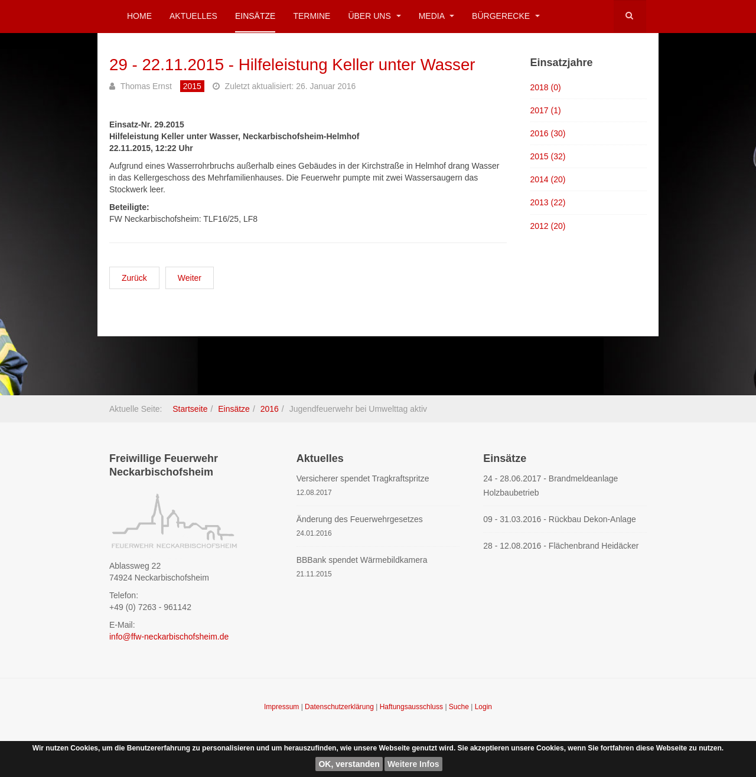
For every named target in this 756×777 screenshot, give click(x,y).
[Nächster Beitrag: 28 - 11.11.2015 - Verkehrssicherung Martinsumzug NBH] (189, 278)
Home (139, 16)
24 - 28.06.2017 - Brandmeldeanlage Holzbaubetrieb (550, 485)
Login (483, 707)
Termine (311, 16)
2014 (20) (548, 179)
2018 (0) (545, 86)
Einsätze (255, 16)
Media (436, 16)
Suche (459, 707)
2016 (269, 409)
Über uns (374, 16)
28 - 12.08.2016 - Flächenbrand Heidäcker (560, 545)
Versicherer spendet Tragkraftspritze (362, 478)
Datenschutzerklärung (340, 707)
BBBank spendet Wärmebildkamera (362, 560)
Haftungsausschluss (412, 707)
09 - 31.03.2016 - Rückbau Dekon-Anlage (559, 519)
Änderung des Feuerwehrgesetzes (359, 519)
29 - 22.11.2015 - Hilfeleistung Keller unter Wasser (294, 64)
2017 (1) (545, 110)
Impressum (282, 707)
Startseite (189, 409)
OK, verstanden (348, 764)
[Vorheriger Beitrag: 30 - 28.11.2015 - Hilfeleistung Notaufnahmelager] (134, 278)
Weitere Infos (413, 764)
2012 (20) (548, 226)
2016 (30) (548, 133)
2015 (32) (548, 156)
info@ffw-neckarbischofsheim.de (169, 636)
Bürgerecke (506, 16)
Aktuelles (193, 16)
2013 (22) (548, 202)
